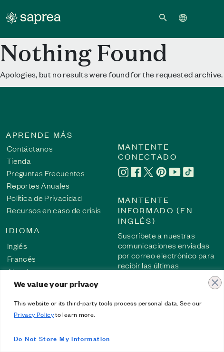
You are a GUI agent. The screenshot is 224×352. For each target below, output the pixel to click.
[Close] (214, 278)
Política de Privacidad (44, 197)
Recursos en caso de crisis (54, 210)
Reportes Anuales (38, 185)
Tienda (19, 160)
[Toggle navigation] (205, 17)
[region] (112, 311)
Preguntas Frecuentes (46, 173)
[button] (163, 17)
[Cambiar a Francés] (21, 258)
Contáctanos (30, 148)
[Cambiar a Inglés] (21, 245)
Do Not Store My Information (62, 338)
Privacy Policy (34, 314)
